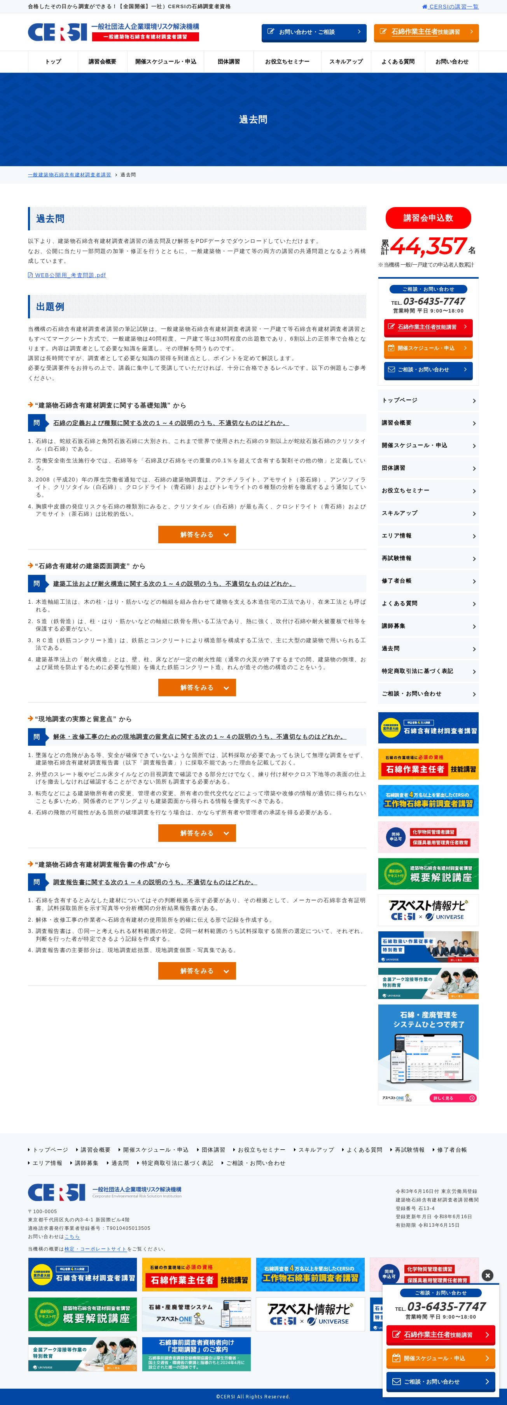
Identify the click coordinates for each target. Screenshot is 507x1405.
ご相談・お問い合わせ (412, 693)
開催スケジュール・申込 (165, 61)
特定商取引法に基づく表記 (418, 671)
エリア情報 (397, 535)
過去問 (391, 648)
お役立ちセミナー (287, 61)
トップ (53, 61)
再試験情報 (397, 558)
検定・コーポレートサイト (96, 1249)
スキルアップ (346, 61)
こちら (72, 1236)
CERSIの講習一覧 (450, 6)
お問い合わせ (452, 61)
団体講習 (229, 61)
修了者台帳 (397, 581)
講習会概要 (102, 61)
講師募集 (394, 626)
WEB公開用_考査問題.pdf (67, 275)
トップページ (400, 400)
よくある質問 (398, 61)
